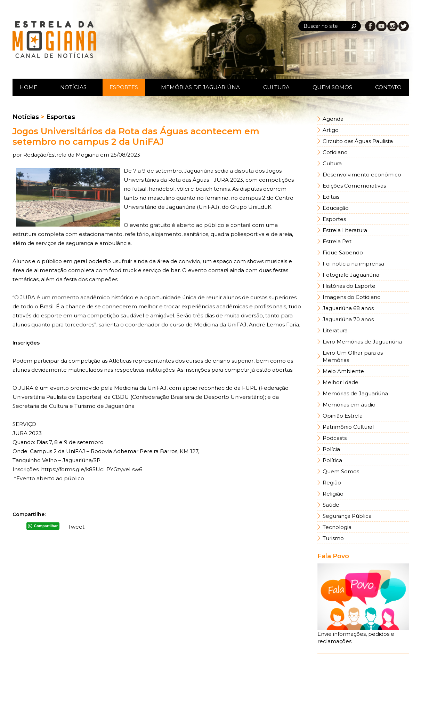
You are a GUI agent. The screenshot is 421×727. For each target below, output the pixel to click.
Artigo (331, 130)
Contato (388, 87)
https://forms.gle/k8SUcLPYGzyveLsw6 (91, 469)
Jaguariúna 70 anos (348, 319)
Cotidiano (335, 152)
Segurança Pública (347, 516)
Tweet (76, 526)
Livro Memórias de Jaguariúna (362, 341)
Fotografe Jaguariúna (351, 274)
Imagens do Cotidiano (352, 297)
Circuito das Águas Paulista (358, 141)
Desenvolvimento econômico (362, 174)
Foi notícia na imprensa (353, 263)
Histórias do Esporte (349, 286)
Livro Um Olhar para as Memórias (353, 356)
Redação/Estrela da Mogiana (61, 154)
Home (28, 87)
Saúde (331, 504)
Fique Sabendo (343, 252)
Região (332, 482)
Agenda (333, 119)
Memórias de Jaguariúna (200, 87)
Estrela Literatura (345, 230)
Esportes (124, 87)
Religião (333, 493)
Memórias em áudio (349, 404)
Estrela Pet (337, 241)
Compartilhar (46, 526)
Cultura (276, 87)
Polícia (331, 449)
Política (332, 460)
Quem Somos (332, 87)
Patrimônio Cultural (348, 427)
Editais (331, 196)
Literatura (335, 330)
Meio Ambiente (343, 371)
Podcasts (335, 438)
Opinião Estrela (343, 415)
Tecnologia (337, 527)
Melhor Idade (340, 382)
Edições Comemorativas (354, 185)
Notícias (73, 87)
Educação (336, 208)
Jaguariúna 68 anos (348, 308)
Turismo (333, 538)
